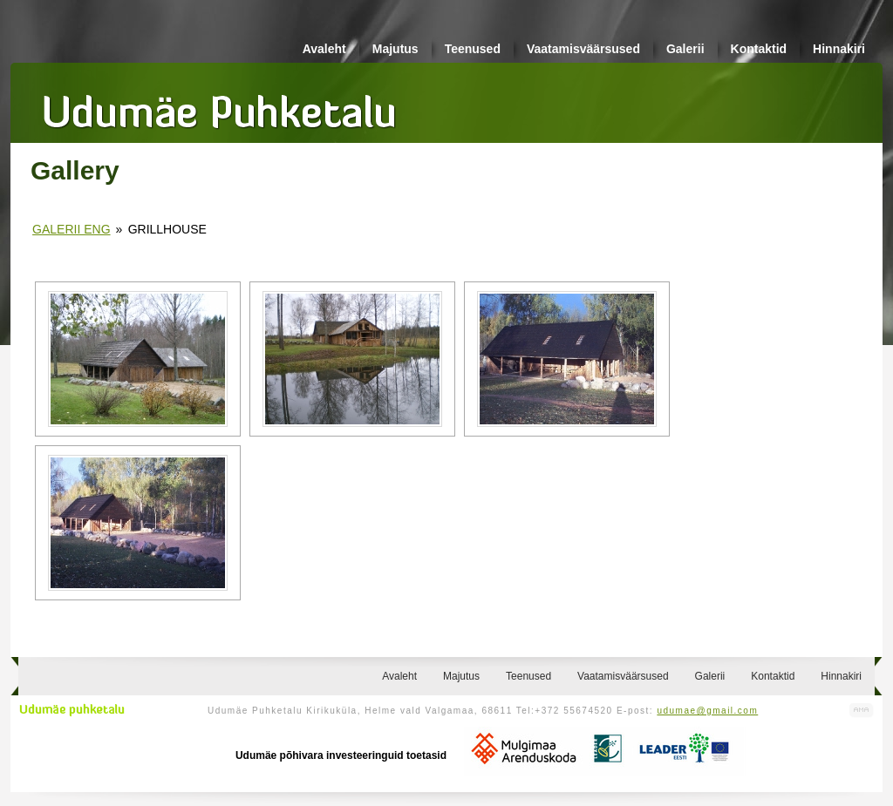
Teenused (473, 49)
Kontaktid (759, 49)
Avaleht (324, 49)
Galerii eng (71, 229)
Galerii (685, 49)
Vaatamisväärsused (583, 49)
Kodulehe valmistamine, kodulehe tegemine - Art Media (861, 710)
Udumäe (220, 105)
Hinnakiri (839, 49)
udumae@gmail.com (707, 710)
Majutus (395, 49)
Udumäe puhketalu (72, 710)
